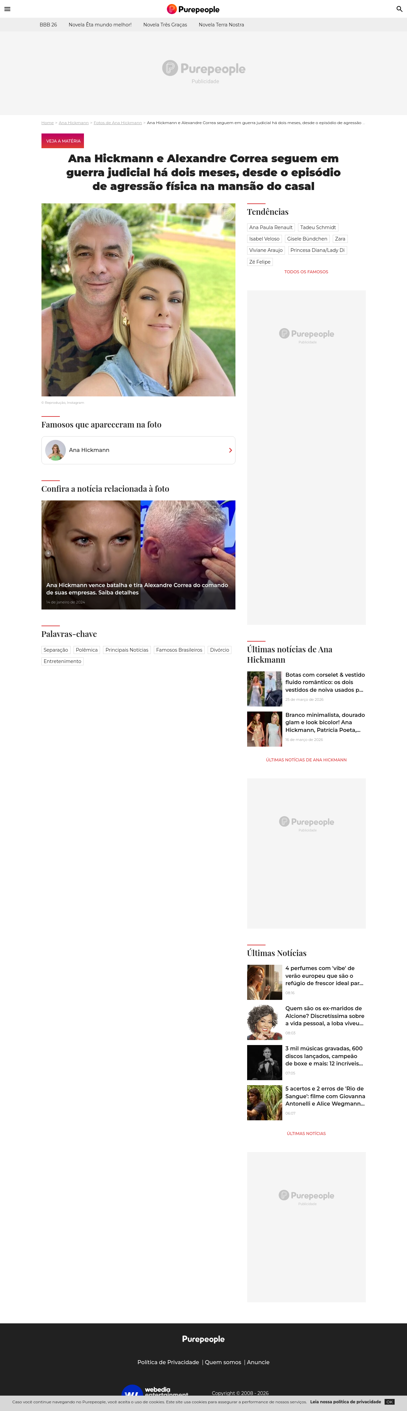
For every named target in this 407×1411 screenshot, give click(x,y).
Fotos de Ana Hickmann (118, 122)
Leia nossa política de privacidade (345, 1401)
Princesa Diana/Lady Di (318, 250)
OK (390, 1401)
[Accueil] (203, 9)
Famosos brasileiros (179, 650)
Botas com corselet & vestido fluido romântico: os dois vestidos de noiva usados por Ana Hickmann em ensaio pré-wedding (325, 690)
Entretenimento (62, 661)
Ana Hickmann (74, 122)
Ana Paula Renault (271, 227)
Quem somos (223, 1362)
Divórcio (219, 650)
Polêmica (87, 650)
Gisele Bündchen (307, 239)
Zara (340, 239)
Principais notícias (126, 650)
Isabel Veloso (264, 239)
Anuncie (258, 1362)
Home (47, 122)
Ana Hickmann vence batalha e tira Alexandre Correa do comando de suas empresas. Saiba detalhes (137, 589)
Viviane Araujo (266, 250)
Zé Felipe (260, 262)
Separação (56, 650)
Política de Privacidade (168, 1362)
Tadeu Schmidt (318, 227)
